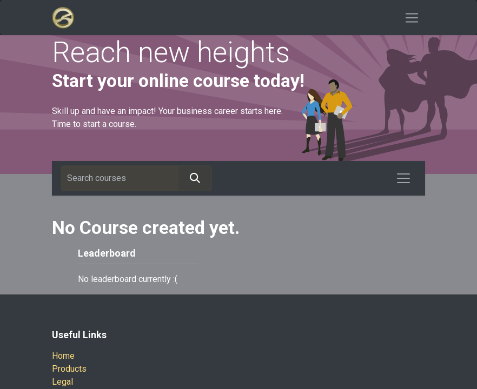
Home (63, 356)
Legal (62, 382)
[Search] (195, 178)
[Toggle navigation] (412, 17)
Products (69, 369)
